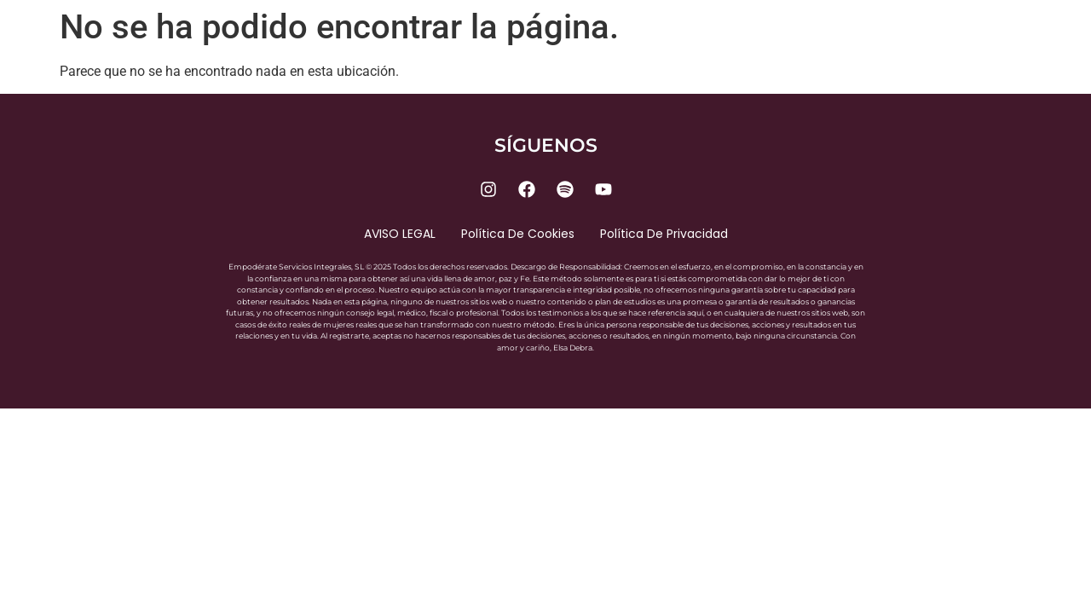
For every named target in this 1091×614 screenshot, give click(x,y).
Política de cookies (517, 233)
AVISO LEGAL (400, 233)
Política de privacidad (664, 233)
